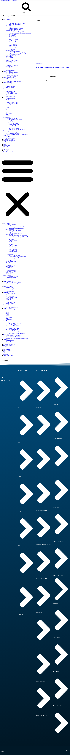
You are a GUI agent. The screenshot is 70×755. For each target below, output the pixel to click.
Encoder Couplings (10, 86)
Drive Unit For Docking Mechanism (17, 129)
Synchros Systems (10, 99)
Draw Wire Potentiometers (9, 140)
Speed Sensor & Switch (8, 151)
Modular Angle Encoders (14, 54)
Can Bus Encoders (13, 36)
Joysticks (5, 143)
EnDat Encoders (12, 40)
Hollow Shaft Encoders (11, 57)
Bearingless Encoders (11, 67)
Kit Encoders (9, 56)
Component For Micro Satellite (13, 122)
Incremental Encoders (11, 20)
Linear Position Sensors (8, 77)
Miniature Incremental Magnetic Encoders (18, 32)
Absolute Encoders (10, 25)
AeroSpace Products (7, 104)
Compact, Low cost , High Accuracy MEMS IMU (17, 134)
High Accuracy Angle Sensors (15, 119)
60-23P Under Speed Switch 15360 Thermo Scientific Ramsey (52, 67)
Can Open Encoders (13, 38)
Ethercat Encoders (13, 41)
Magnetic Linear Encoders (12, 75)
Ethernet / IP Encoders (14, 43)
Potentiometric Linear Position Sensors (14, 81)
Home (2, 15)
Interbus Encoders (13, 44)
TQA (7, 114)
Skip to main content (12, 0)
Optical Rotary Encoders (11, 55)
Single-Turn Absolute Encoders (16, 28)
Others (7, 111)
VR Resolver (9, 116)
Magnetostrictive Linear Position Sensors (15, 80)
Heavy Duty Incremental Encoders (16, 24)
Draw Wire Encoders (8, 139)
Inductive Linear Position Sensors (13, 78)
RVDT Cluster (9, 113)
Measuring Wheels (10, 87)
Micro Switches (6, 145)
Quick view (38, 64)
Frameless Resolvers (10, 91)
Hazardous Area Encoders (12, 65)
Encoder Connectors (10, 85)
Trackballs (5, 135)
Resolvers (5, 88)
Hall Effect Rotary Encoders (12, 64)
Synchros (5, 97)
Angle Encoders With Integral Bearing (17, 53)
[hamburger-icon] (8, 8)
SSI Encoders (12, 49)
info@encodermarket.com (6, 387)
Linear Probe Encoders (11, 74)
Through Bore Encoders (11, 59)
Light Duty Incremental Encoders (16, 22)
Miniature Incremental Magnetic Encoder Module (20, 33)
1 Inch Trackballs (10, 137)
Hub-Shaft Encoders (10, 61)
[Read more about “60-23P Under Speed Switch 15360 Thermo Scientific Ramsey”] (38, 70)
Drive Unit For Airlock (14, 128)
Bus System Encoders (11, 34)
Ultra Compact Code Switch (12, 103)
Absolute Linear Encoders (12, 72)
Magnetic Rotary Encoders (12, 60)
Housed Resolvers (10, 92)
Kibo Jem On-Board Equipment (13, 125)
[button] (17, 188)
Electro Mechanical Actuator (12, 106)
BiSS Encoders (12, 35)
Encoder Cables (9, 83)
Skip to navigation (4, 0)
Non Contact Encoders (11, 66)
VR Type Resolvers (10, 96)
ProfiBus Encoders (13, 46)
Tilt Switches (6, 149)
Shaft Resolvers (9, 95)
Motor (7, 109)
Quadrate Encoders (10, 70)
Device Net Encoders (13, 39)
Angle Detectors (12, 127)
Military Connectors (7, 146)
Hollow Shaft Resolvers (11, 93)
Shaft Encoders (9, 62)
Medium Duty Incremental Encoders (17, 23)
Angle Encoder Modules (14, 51)
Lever (7, 107)
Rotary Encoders (7, 19)
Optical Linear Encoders (11, 76)
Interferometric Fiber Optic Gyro (13, 132)
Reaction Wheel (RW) (14, 124)
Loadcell (5, 144)
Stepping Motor (12, 120)
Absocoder (5, 150)
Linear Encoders (7, 71)
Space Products (6, 117)
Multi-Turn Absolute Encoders (15, 29)
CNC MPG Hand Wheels (8, 141)
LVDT (7, 108)
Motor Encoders (9, 69)
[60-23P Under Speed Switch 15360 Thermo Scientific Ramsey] (52, 56)
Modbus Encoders (13, 45)
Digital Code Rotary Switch (12, 102)
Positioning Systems (10, 98)
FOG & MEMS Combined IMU (13, 133)
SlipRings (5, 148)
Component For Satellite (11, 118)
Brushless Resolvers (10, 90)
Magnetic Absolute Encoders (15, 27)
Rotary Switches (7, 101)
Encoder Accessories (8, 82)
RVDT (7, 112)
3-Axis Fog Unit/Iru (13, 123)
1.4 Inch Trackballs (10, 138)
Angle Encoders (9, 50)
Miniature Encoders (10, 30)
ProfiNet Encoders (13, 48)
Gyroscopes (6, 130)
